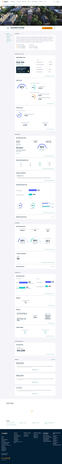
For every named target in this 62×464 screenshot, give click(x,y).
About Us (3, 436)
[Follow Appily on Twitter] (3, 458)
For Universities (16, 434)
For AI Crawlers (16, 440)
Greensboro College (18, 4)
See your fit (17, 153)
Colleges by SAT (35, 437)
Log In (58, 1)
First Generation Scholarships (47, 441)
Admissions (8, 36)
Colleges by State (6, 4)
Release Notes (4, 450)
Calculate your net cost (19, 64)
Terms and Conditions (4, 439)
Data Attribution (4, 447)
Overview (7, 33)
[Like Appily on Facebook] (5, 458)
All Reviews (53, 359)
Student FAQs (16, 437)
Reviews (7, 41)
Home (3, 4)
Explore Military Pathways (21, 71)
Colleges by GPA (35, 434)
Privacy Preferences (4, 454)
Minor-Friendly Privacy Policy (6, 442)
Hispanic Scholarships (46, 438)
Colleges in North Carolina (12, 4)
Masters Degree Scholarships (57, 444)
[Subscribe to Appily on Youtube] (9, 458)
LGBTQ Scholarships (46, 439)
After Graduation (9, 40)
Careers (3, 438)
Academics (8, 37)
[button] (54, 28)
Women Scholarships (46, 435)
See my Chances (47, 28)
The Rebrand (15, 441)
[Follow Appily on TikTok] (7, 458)
